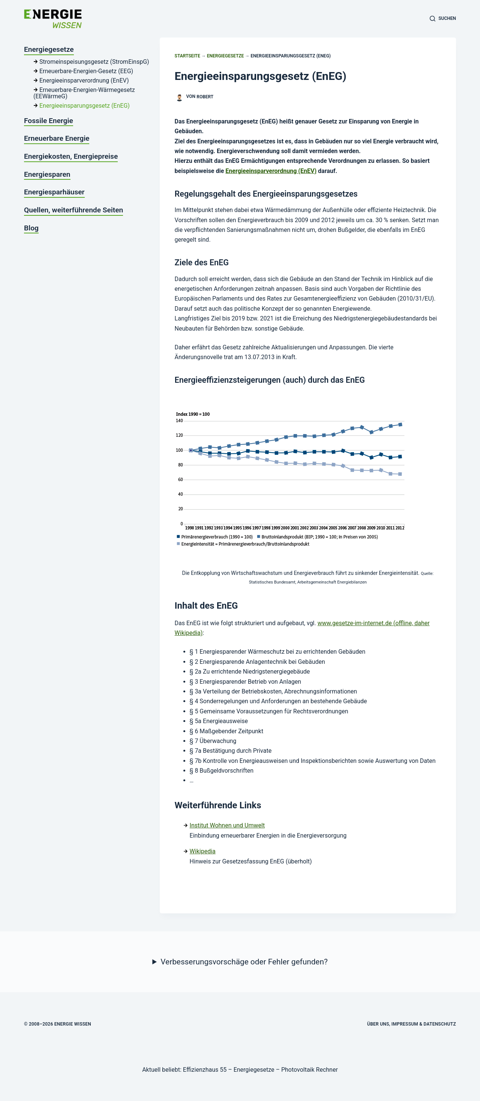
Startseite (187, 56)
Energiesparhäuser (54, 192)
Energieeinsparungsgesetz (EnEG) (84, 105)
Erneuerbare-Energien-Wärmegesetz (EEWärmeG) (84, 93)
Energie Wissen (72, 1024)
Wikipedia (203, 851)
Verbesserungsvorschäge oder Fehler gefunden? (243, 961)
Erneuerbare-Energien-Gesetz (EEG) (86, 71)
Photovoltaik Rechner (309, 1069)
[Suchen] (443, 19)
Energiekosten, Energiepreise (71, 156)
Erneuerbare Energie (56, 138)
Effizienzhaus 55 (204, 1069)
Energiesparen (47, 174)
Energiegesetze (225, 56)
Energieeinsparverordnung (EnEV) (270, 170)
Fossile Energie (48, 120)
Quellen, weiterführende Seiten (73, 210)
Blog (31, 228)
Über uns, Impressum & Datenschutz (411, 1024)
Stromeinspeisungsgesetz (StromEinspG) (94, 61)
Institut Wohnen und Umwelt (227, 825)
